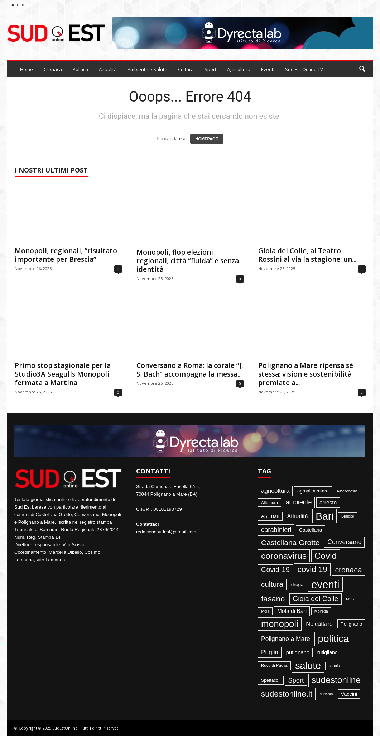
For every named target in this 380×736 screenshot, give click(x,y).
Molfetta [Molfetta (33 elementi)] (321, 611)
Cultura (186, 69)
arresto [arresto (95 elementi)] (328, 502)
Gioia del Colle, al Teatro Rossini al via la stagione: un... (307, 255)
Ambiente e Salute (147, 69)
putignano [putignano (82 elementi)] (297, 652)
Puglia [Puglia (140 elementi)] (269, 652)
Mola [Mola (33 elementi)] (265, 611)
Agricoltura (238, 69)
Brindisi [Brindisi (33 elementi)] (347, 516)
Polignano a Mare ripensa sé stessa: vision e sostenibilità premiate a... (305, 374)
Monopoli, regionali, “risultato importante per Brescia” (66, 255)
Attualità (108, 69)
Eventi (267, 69)
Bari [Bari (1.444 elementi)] (324, 516)
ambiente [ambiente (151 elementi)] (299, 502)
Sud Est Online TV (304, 69)
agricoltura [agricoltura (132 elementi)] (275, 490)
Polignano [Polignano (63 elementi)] (351, 624)
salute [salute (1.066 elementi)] (308, 665)
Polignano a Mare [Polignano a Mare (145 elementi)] (285, 638)
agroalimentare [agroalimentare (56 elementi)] (313, 491)
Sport (210, 69)
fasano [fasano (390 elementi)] (273, 598)
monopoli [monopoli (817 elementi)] (279, 624)
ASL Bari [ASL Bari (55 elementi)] (270, 516)
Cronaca (53, 69)
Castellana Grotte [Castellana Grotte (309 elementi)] (290, 542)
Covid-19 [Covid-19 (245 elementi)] (275, 570)
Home (26, 69)
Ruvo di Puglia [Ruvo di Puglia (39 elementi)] (274, 665)
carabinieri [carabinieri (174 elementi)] (276, 529)
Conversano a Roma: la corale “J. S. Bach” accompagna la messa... (189, 370)
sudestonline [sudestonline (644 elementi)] (336, 680)
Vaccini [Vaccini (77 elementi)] (349, 694)
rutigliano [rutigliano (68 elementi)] (327, 652)
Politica (80, 69)
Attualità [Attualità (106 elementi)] (297, 516)
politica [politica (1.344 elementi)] (333, 638)
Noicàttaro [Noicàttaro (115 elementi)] (319, 624)
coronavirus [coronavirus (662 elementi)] (284, 556)
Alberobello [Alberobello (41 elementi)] (346, 491)
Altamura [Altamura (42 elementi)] (269, 502)
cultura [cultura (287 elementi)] (272, 584)
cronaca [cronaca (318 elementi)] (348, 570)
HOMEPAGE (207, 139)
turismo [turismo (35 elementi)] (326, 694)
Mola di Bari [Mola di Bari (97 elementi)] (292, 611)
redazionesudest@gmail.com (166, 531)
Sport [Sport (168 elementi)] (296, 680)
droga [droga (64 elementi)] (297, 584)
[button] (362, 69)
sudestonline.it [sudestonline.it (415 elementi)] (286, 693)
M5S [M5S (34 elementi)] (350, 599)
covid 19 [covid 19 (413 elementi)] (312, 569)
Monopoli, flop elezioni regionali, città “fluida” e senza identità (187, 260)
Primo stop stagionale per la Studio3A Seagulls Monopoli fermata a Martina (63, 374)
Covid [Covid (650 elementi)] (325, 556)
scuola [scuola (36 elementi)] (334, 666)
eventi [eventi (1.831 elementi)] (325, 584)
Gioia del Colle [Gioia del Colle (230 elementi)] (315, 599)
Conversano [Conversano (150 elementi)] (344, 542)
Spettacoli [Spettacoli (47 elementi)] (270, 680)
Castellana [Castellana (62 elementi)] (310, 530)
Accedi (18, 5)
